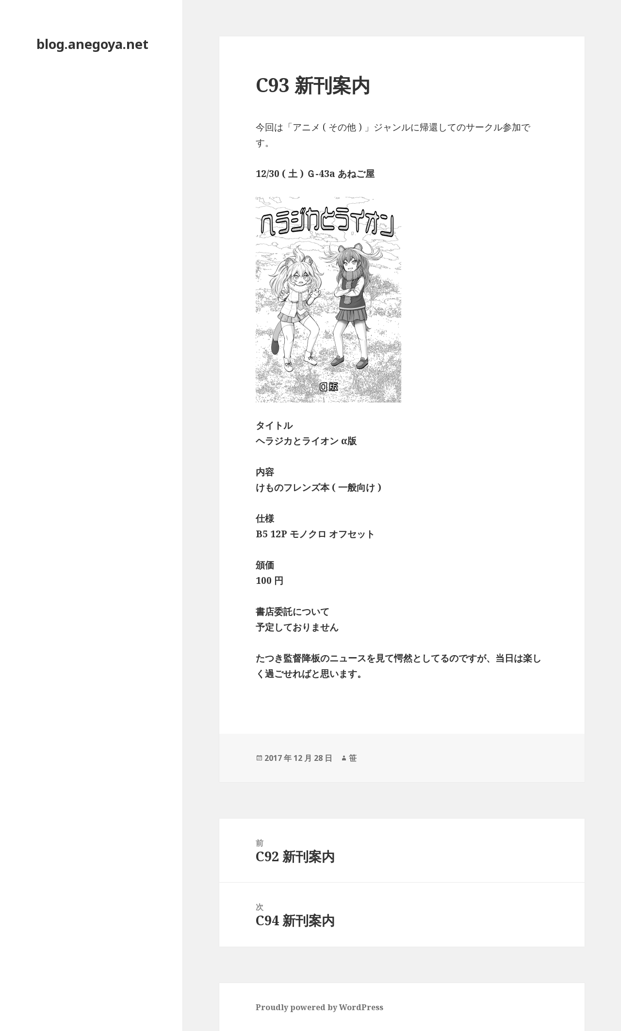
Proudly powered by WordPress (319, 1007)
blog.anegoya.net (92, 44)
